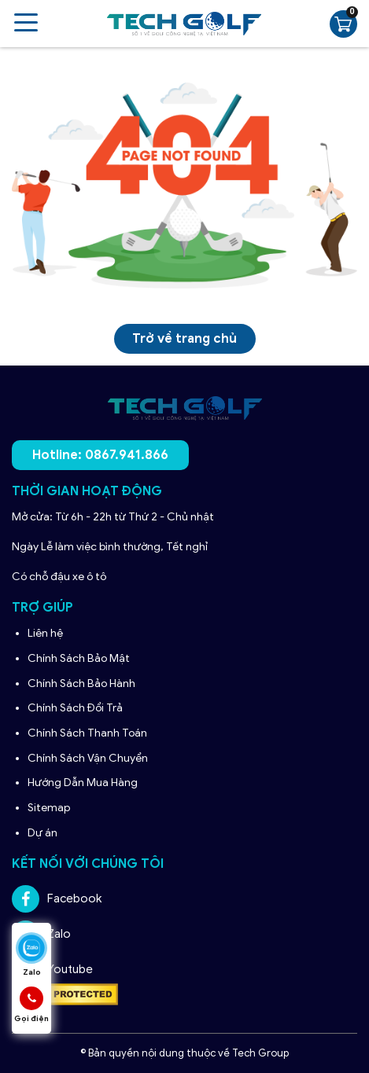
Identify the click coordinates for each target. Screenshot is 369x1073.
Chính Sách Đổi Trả (76, 708)
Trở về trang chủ (184, 339)
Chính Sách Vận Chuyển (89, 758)
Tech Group (260, 1053)
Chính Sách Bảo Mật (79, 658)
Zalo (41, 934)
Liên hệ (45, 633)
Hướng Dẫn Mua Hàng (84, 782)
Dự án (42, 833)
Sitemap (49, 807)
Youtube (52, 969)
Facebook (56, 899)
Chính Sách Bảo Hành (83, 683)
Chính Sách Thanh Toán (87, 733)
